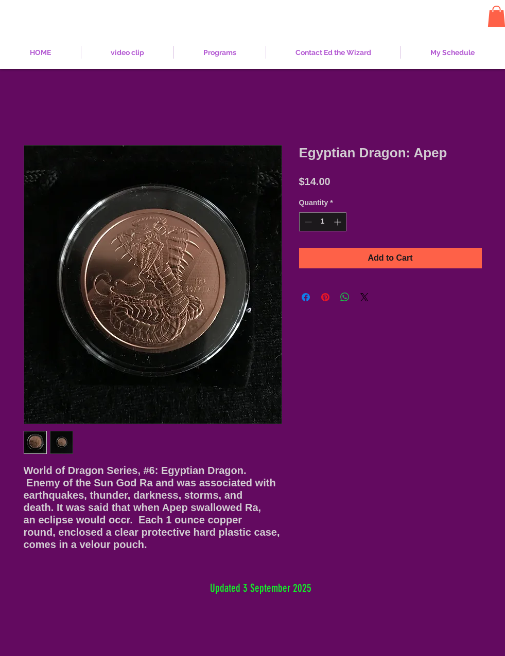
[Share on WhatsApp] (345, 297)
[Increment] (338, 222)
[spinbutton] (323, 222)
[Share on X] (364, 297)
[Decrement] (307, 222)
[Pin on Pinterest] (325, 297)
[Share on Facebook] (306, 297)
